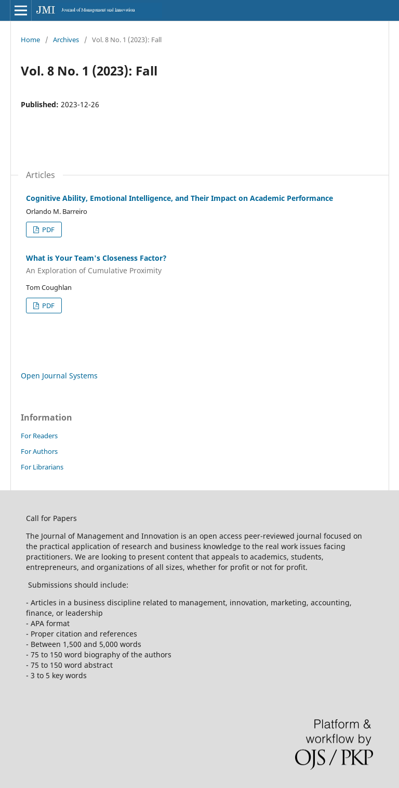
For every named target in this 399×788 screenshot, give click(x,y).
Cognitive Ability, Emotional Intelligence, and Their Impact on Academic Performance (179, 198)
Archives (66, 39)
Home (30, 39)
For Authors (39, 451)
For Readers (39, 435)
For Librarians (42, 467)
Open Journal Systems (59, 375)
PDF (48, 229)
